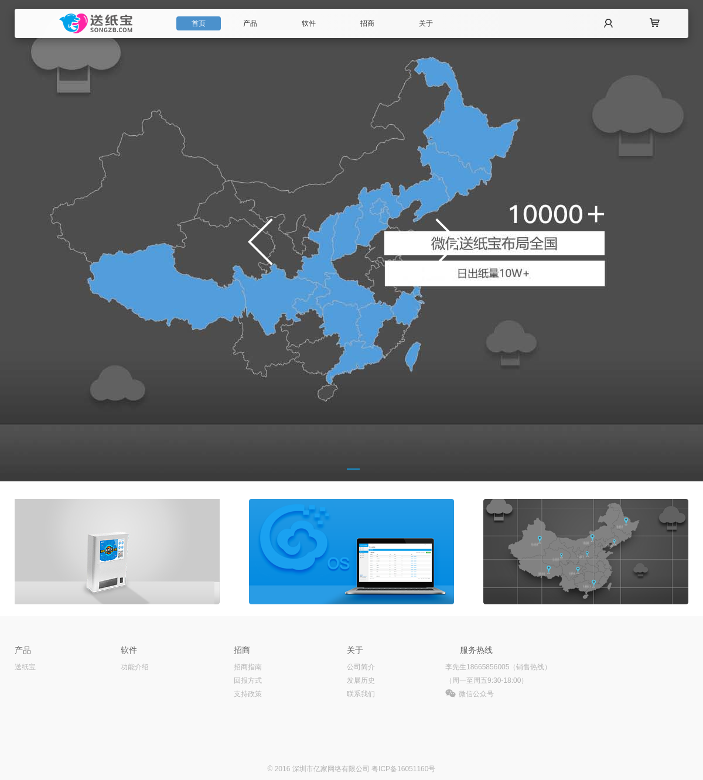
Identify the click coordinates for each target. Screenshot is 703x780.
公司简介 (361, 667)
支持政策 (248, 694)
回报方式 (248, 680)
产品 (250, 23)
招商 (367, 23)
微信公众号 (476, 694)
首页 (199, 23)
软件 (309, 23)
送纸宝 (25, 667)
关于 (426, 23)
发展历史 (361, 680)
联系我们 (361, 694)
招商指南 (248, 667)
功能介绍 (135, 667)
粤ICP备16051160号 (403, 769)
